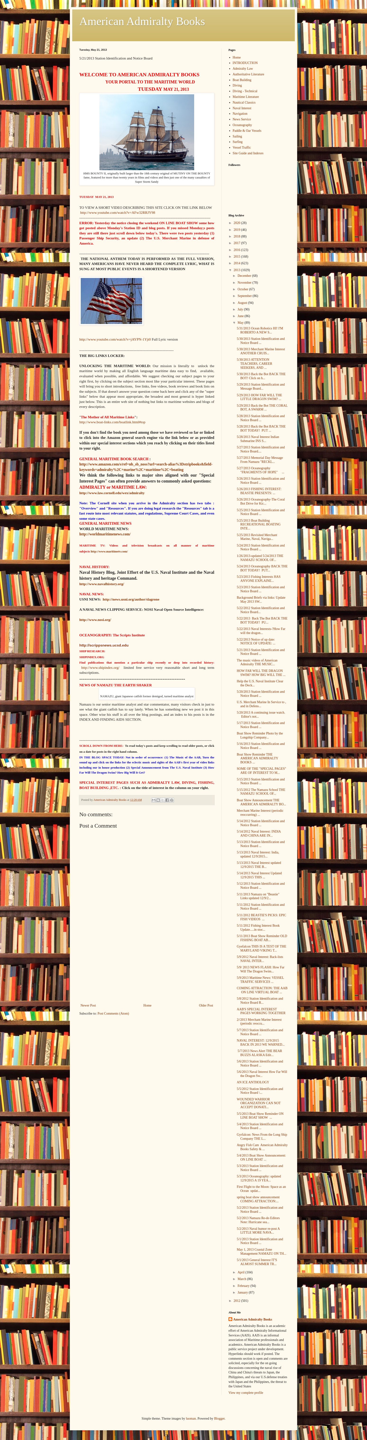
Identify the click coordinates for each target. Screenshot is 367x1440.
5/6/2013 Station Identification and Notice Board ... (260, 1063)
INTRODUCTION (245, 63)
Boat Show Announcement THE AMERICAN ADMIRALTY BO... (261, 802)
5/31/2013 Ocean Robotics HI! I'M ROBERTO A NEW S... (260, 330)
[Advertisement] (146, 967)
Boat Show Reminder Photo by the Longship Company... (260, 735)
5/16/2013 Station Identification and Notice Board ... (261, 746)
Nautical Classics (244, 102)
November (244, 282)
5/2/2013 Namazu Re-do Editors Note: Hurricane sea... (258, 1220)
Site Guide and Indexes (248, 153)
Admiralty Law (243, 68)
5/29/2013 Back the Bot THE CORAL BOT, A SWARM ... (262, 407)
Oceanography (242, 125)
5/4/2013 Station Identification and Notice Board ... (260, 1126)
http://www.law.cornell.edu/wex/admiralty (112, 493)
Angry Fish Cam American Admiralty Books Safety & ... (262, 1147)
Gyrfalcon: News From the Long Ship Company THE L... (262, 1136)
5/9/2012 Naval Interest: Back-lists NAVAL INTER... (260, 959)
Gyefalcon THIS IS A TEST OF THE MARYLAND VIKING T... (261, 948)
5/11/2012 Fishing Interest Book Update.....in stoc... (258, 927)
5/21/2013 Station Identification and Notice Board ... (261, 652)
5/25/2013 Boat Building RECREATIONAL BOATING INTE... (259, 524)
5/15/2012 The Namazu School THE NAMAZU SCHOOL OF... (261, 792)
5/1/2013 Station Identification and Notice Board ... (260, 1241)
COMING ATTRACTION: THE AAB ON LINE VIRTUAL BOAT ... (262, 990)
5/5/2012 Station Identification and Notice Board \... (260, 1091)
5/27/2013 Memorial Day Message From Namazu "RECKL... (260, 460)
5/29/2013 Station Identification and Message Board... (261, 386)
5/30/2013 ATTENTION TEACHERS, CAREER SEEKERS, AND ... (254, 363)
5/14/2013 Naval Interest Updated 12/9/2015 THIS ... (259, 875)
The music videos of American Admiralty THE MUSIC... (257, 662)
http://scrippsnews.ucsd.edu (104, 645)
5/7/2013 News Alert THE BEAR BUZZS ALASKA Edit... (259, 1053)
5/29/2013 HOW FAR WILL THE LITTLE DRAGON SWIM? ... (259, 397)
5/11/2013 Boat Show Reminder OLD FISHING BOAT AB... (262, 938)
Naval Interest (242, 108)
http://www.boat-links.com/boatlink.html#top (112, 422)
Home (147, 1005)
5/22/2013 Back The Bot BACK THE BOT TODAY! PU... (262, 620)
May (240, 322)
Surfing (238, 142)
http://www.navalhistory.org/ (101, 584)
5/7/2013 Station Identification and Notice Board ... (260, 1032)
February (243, 1286)
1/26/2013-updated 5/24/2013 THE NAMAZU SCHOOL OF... (260, 558)
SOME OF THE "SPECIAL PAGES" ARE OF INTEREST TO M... (261, 771)
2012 (237, 1301)
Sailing (237, 136)
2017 (237, 243)
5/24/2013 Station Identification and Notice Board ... (261, 547)
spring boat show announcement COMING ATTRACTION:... (258, 1199)
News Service (242, 119)
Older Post (206, 1005)
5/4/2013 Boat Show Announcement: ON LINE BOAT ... (261, 1157)
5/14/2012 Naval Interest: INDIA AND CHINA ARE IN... (259, 833)
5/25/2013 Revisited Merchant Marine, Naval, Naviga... (257, 537)
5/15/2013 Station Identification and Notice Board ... (261, 781)
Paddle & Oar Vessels (247, 130)
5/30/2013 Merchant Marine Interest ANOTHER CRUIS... (261, 351)
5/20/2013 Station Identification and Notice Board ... (261, 693)
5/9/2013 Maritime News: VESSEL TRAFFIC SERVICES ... (260, 980)
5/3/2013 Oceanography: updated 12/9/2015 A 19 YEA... (259, 1178)
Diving (237, 85)
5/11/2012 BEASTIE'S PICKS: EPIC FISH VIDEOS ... (261, 917)
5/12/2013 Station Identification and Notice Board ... (261, 885)
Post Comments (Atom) (113, 1013)
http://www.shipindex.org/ (100, 667)
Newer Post (88, 1005)
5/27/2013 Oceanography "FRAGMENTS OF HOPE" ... (260, 470)
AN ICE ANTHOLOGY (253, 1082)
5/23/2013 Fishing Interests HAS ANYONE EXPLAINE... (259, 579)
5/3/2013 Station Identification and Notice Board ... (260, 1168)
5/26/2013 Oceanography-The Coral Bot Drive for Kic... (261, 501)
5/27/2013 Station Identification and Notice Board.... (261, 449)
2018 (237, 236)
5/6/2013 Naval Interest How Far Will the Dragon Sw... (262, 1074)
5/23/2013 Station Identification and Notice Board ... (261, 589)
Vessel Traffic (242, 147)
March (242, 1279)
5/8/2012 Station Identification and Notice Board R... (260, 1000)
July (240, 309)
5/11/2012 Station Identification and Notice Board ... (261, 907)
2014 (237, 263)
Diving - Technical (245, 91)
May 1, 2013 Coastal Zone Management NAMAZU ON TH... (261, 1251)
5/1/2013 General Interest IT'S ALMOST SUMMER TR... (257, 1262)
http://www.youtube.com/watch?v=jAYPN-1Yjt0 (115, 339)
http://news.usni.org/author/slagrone (130, 599)
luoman (191, 1418)
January (243, 1292)
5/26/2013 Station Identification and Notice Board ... (261, 480)
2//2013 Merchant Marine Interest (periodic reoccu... (259, 1021)
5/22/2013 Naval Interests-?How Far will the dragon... (261, 631)
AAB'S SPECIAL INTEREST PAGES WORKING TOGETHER (261, 1011)
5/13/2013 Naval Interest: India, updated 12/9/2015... (258, 854)
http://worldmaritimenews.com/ (104, 534)
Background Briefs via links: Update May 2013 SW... (261, 599)
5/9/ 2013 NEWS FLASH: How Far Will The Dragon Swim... (260, 969)
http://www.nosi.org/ (95, 620)
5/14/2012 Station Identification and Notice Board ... (261, 823)
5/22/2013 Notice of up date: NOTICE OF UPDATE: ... (256, 641)
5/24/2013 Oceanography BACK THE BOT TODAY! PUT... (262, 568)
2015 (237, 256)
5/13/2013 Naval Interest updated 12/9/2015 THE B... (259, 865)
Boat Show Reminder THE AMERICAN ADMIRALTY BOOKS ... (257, 758)
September (244, 296)
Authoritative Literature (248, 74)
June (240, 316)
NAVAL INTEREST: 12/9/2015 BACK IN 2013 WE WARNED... (261, 1042)
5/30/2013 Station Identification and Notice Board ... (261, 341)
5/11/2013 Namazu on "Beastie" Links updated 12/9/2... (258, 896)
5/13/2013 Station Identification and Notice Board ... (261, 844)
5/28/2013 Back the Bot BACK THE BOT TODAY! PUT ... (261, 428)
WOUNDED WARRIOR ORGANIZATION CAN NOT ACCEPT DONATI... (259, 1103)
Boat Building (242, 80)
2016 (237, 250)
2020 (237, 223)
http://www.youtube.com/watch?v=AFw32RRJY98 (117, 212)
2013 (237, 270)
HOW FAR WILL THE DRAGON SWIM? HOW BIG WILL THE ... (261, 673)
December (244, 276)
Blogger (219, 1418)
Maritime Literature (246, 97)
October (243, 289)
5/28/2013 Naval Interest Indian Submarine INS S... (258, 439)
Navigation (240, 113)
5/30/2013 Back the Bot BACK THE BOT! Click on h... (261, 376)
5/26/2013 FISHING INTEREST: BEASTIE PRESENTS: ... (259, 491)
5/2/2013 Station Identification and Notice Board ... (260, 1209)
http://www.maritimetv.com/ (109, 551)
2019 (237, 230)
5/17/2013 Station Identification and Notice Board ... (261, 725)
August (242, 303)
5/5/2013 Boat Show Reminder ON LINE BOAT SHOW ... (260, 1116)
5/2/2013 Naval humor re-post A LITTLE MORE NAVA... (258, 1231)
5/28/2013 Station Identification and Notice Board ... (261, 418)
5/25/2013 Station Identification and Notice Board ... (261, 512)
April (241, 1272)
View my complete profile (245, 1392)
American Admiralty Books (142, 21)
